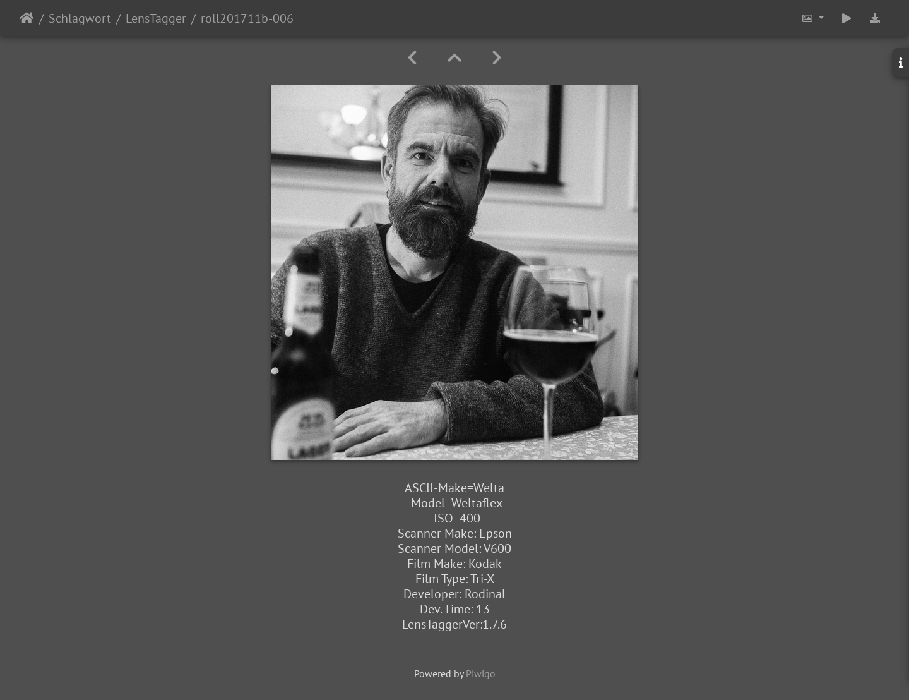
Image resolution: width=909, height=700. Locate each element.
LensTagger (156, 18)
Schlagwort (80, 18)
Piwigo (481, 673)
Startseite (27, 18)
